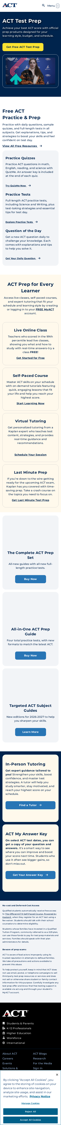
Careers (7, 1058)
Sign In (38, 1068)
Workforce (14, 1038)
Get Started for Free (30, 358)
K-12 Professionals (19, 1028)
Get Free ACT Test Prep (23, 47)
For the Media (42, 1063)
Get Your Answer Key (30, 874)
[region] (30, 1097)
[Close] (57, 1074)
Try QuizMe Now (18, 185)
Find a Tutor (30, 805)
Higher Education (19, 1033)
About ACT (9, 1053)
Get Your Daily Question (23, 258)
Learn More (30, 731)
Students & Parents (20, 1023)
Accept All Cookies (30, 1120)
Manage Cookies (30, 1103)
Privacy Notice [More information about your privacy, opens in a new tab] (40, 1096)
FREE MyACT (45, 309)
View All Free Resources (22, 146)
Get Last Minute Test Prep (30, 500)
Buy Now (30, 579)
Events (7, 1063)
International (16, 1042)
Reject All (30, 1111)
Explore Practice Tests (22, 222)
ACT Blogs (40, 1053)
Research (39, 1058)
